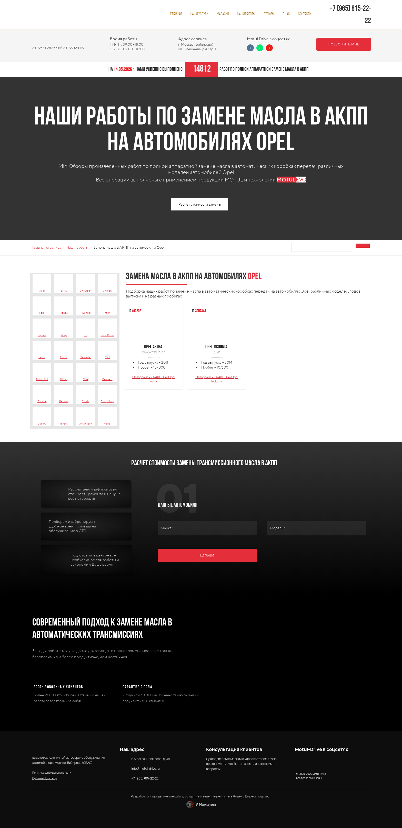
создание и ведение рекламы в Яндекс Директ (220, 796)
